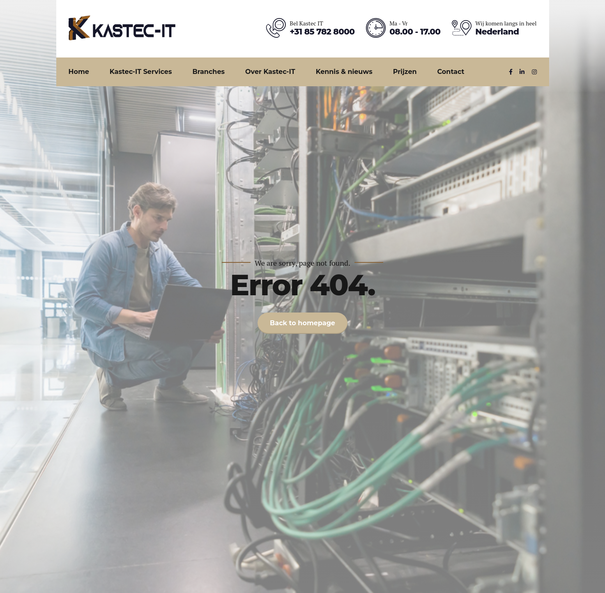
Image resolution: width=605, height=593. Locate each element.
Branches (208, 72)
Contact (451, 72)
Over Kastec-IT (270, 72)
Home (79, 72)
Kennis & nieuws (344, 72)
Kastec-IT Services (141, 72)
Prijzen (405, 72)
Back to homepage (302, 323)
